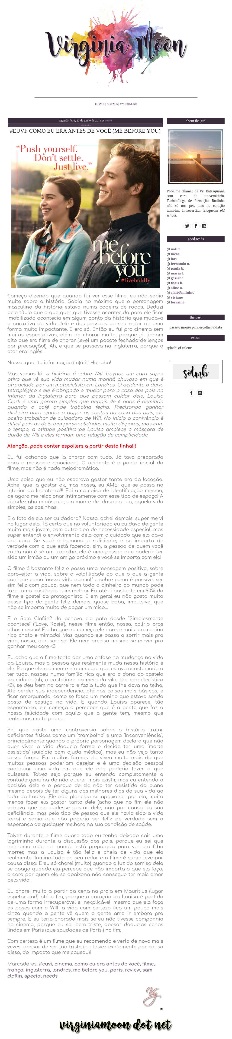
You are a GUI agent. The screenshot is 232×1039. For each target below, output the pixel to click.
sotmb (112, 104)
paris (116, 970)
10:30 (108, 120)
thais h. (177, 283)
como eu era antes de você (107, 964)
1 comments (85, 125)
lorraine (177, 302)
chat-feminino (182, 292)
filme (148, 964)
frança (15, 970)
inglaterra (38, 970)
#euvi (45, 964)
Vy (202, 191)
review (132, 970)
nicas (175, 254)
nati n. (176, 249)
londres (61, 970)
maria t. (177, 273)
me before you (90, 970)
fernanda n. (180, 264)
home (100, 104)
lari (174, 259)
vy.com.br (128, 104)
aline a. (177, 288)
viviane (177, 297)
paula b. (177, 268)
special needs (41, 976)
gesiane (177, 278)
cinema (63, 964)
